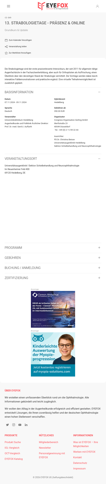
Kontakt (77, 457)
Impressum (79, 468)
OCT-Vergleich (12, 453)
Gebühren (13, 258)
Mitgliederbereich (48, 442)
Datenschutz (80, 463)
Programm (13, 248)
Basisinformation (19, 92)
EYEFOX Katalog (14, 458)
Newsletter (45, 447)
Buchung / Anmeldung (23, 268)
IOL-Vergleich (12, 447)
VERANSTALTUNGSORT (21, 159)
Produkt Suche (13, 442)
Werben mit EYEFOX (84, 451)
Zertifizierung (16, 278)
